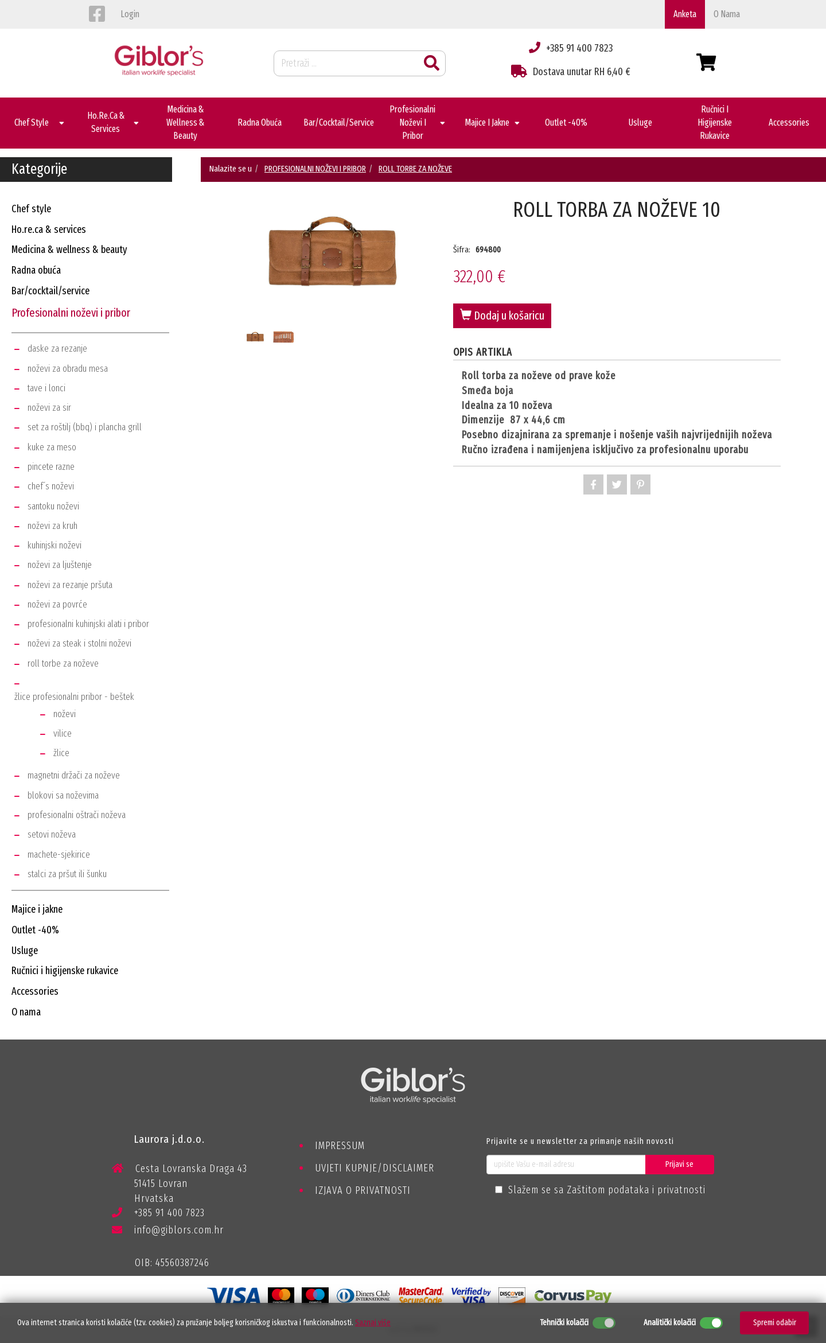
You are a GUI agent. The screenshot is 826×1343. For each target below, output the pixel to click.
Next (427, 276)
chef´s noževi (51, 486)
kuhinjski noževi (54, 545)
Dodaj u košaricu (502, 315)
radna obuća (36, 270)
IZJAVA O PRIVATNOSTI (363, 1190)
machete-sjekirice (59, 854)
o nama (727, 14)
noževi (64, 714)
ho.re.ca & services (48, 229)
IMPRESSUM (340, 1145)
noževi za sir (49, 408)
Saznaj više (373, 1323)
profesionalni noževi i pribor (70, 313)
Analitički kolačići (670, 1323)
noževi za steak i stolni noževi (79, 643)
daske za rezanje (57, 348)
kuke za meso (52, 447)
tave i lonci (46, 388)
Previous (238, 276)
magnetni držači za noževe (74, 775)
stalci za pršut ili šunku (67, 874)
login (129, 14)
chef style (31, 209)
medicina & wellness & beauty (69, 249)
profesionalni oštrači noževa (77, 815)
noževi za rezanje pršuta (70, 585)
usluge (24, 950)
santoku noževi (53, 506)
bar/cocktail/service (50, 291)
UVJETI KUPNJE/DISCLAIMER (374, 1168)
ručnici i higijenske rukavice (64, 970)
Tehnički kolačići (564, 1323)
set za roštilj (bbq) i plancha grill (85, 427)
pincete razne (51, 467)
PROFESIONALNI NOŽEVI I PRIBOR (315, 169)
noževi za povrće (57, 604)
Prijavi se (679, 1164)
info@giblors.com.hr (168, 1230)
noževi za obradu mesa (68, 369)
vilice (62, 733)
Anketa (684, 14)
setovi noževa (52, 834)
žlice (61, 753)
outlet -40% (35, 930)
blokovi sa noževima (63, 795)
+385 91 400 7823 (158, 1214)
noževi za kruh (52, 526)
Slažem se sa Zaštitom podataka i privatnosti (607, 1190)
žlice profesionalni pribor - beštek (74, 697)
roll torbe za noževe (63, 663)
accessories (35, 991)
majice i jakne (37, 909)
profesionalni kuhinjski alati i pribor (88, 624)
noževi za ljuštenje (60, 565)
